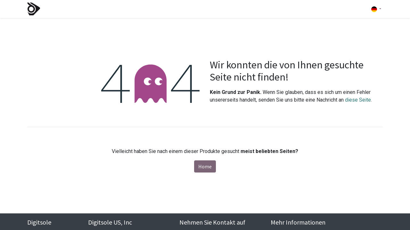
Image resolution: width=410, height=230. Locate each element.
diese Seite (358, 100)
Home (205, 166)
